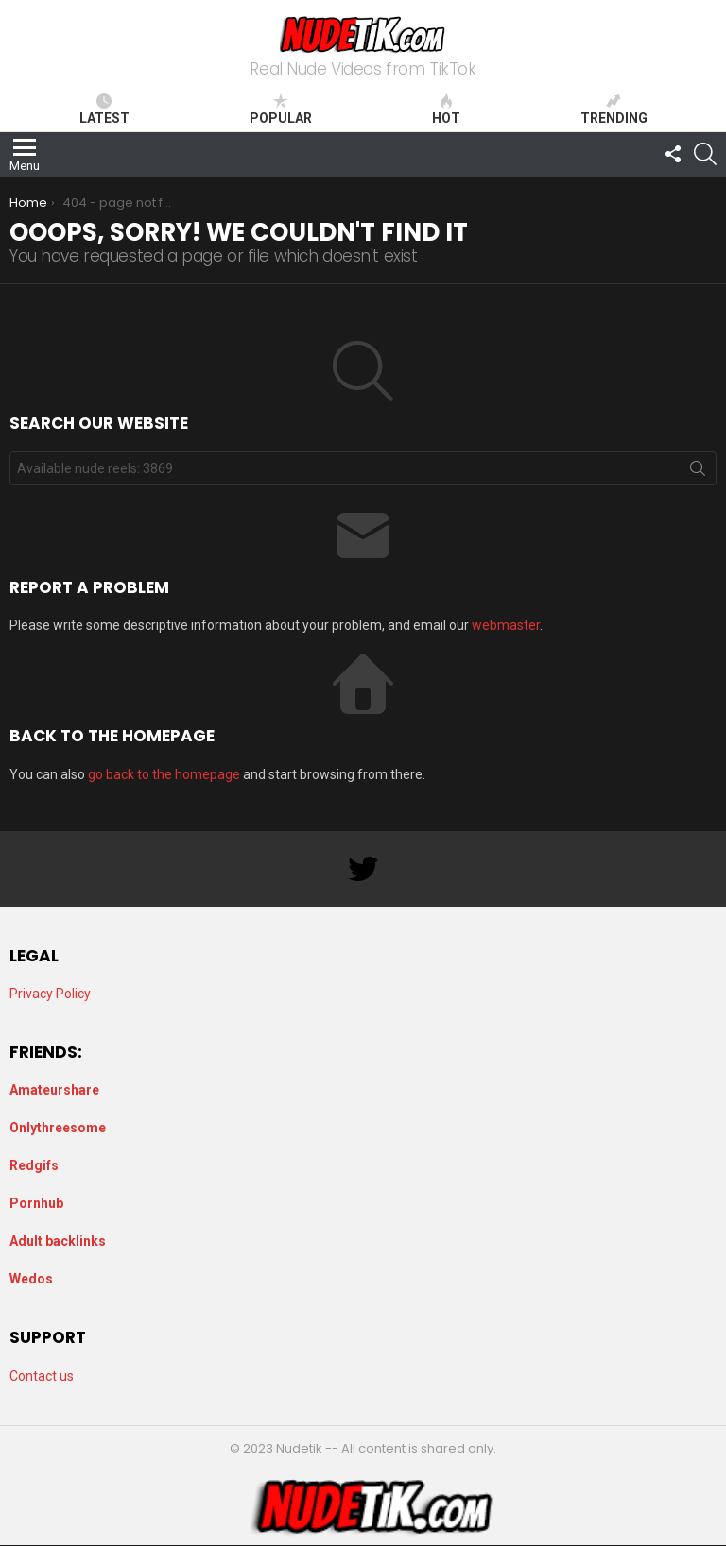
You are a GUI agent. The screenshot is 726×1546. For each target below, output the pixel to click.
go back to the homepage (164, 774)
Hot (446, 109)
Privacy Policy (50, 993)
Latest (104, 109)
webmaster (506, 625)
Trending (614, 109)
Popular (281, 109)
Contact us (41, 1376)
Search (698, 472)
